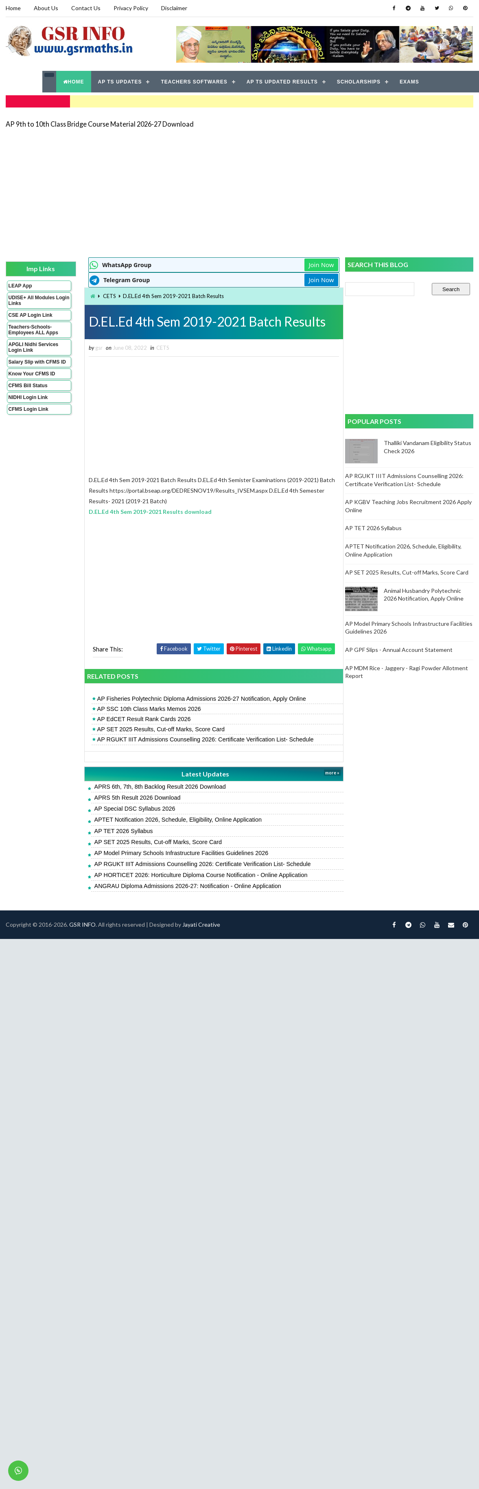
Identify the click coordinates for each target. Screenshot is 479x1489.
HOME (73, 81)
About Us (46, 7)
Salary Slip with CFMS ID (37, 361)
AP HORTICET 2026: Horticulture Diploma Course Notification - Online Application (197, 875)
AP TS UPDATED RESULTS (282, 81)
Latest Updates (201, 773)
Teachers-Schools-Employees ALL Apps (33, 329)
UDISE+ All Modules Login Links (32, 300)
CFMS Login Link (28, 409)
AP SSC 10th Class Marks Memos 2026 (145, 709)
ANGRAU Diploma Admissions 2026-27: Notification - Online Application (184, 886)
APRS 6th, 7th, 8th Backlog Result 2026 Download (156, 786)
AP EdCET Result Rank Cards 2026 (140, 719)
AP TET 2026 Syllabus (120, 830)
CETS (106, 296)
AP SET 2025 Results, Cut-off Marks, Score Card (157, 729)
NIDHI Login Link (28, 397)
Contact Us (86, 7)
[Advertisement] (206, 192)
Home (13, 7)
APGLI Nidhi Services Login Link (34, 347)
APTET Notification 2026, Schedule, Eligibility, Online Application (174, 819)
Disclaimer (174, 7)
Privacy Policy (131, 7)
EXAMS (409, 81)
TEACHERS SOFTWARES (194, 81)
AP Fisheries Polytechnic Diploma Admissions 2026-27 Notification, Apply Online (198, 698)
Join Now (316, 265)
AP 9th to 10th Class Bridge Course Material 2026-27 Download (100, 124)
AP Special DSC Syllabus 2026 (131, 808)
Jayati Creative (201, 924)
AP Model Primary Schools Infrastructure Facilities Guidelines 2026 (178, 853)
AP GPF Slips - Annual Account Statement (399, 649)
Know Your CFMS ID (32, 373)
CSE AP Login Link (30, 315)
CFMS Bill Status (28, 385)
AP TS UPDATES (120, 81)
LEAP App (20, 285)
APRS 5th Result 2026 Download (134, 797)
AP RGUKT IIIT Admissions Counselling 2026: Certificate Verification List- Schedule (202, 739)
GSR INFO (82, 924)
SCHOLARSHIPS (359, 81)
